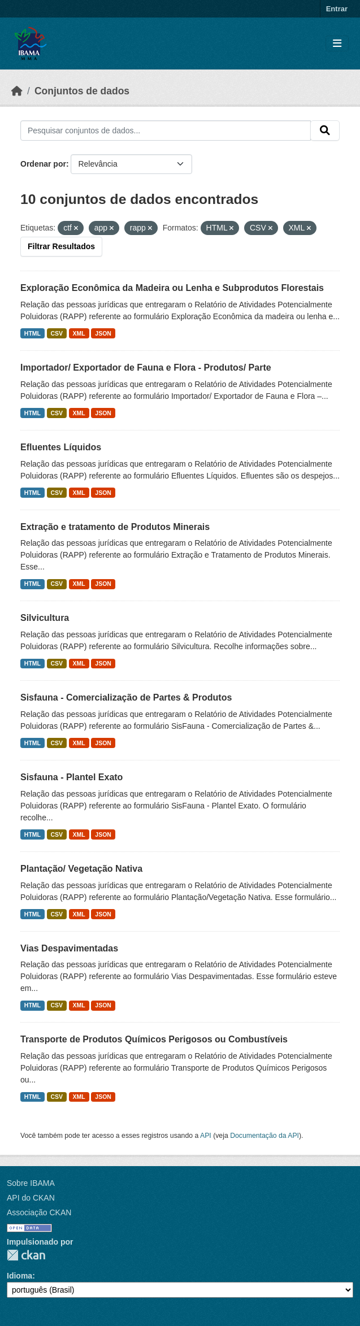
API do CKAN (31, 1197)
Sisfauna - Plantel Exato (71, 777)
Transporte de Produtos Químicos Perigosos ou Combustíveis (154, 1039)
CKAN (26, 1255)
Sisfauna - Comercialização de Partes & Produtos (126, 697)
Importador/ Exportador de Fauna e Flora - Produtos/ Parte (145, 367)
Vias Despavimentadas (69, 948)
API (205, 1136)
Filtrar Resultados (61, 246)
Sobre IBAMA (31, 1183)
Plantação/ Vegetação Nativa (81, 868)
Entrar (337, 9)
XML (79, 333)
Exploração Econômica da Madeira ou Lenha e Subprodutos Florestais (172, 288)
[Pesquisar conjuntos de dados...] (165, 130)
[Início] (17, 91)
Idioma (19, 1275)
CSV (57, 333)
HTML (32, 333)
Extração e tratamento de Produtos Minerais (115, 527)
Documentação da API (264, 1136)
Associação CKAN (39, 1212)
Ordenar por (43, 163)
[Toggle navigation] (337, 44)
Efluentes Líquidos (60, 447)
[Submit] (325, 130)
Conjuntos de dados (81, 91)
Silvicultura (44, 618)
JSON (103, 333)
